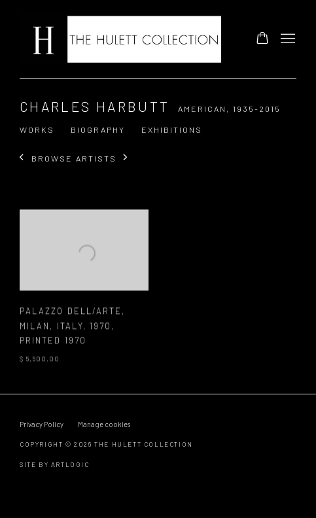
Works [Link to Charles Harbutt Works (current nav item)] (37, 129)
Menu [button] (286, 39)
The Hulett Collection (124, 39)
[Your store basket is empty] (262, 39)
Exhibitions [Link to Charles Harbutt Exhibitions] (171, 129)
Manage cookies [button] (104, 424)
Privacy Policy (41, 424)
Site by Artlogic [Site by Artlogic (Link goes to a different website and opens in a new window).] (55, 464)
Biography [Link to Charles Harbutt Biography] (98, 129)
